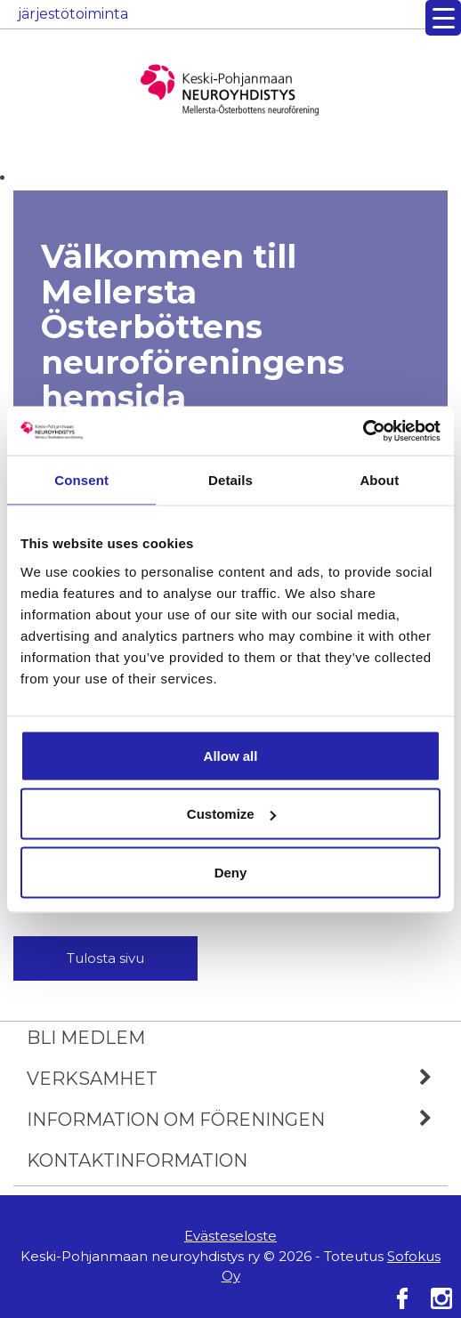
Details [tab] (230, 480)
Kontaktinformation (137, 1160)
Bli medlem (86, 1037)
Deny (230, 871)
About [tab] (379, 480)
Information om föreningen (237, 1120)
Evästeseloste (230, 1235)
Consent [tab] (81, 480)
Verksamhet (237, 1079)
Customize (231, 813)
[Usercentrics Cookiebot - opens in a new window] (363, 430)
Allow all (231, 755)
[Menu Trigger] (443, 18)
